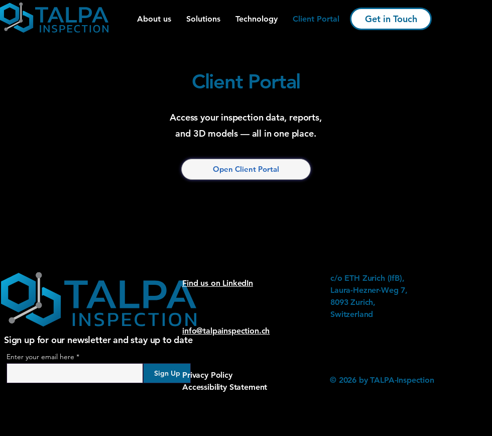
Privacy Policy (207, 375)
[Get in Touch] (391, 19)
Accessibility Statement (224, 387)
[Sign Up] (167, 373)
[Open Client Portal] (246, 169)
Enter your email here (40, 356)
